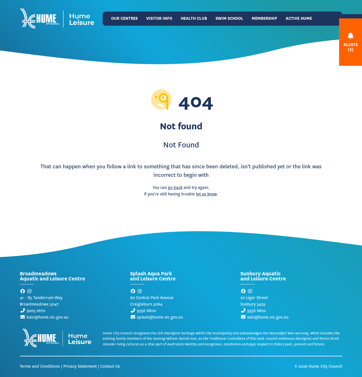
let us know (206, 194)
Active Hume (299, 18)
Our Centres (124, 18)
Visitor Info (159, 18)
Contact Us (110, 366)
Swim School (229, 18)
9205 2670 (36, 310)
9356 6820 (256, 310)
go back (175, 187)
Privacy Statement (80, 366)
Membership (264, 18)
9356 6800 (146, 310)
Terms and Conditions (40, 366)
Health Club (194, 18)
